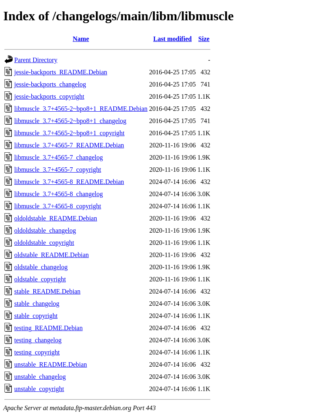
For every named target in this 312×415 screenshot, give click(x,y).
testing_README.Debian (48, 327)
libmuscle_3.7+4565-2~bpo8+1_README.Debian (80, 108)
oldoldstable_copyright (44, 242)
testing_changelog (37, 340)
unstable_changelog (40, 376)
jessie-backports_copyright (49, 96)
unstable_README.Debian (50, 364)
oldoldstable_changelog (45, 230)
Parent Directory (35, 59)
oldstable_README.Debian (51, 254)
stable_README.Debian (47, 291)
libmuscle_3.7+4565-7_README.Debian (69, 145)
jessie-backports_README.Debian (60, 72)
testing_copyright (37, 352)
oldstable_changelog (41, 267)
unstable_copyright (39, 388)
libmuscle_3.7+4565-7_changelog (58, 157)
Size (204, 38)
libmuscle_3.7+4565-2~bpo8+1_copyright (69, 133)
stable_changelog (36, 303)
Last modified (172, 38)
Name (81, 38)
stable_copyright (36, 315)
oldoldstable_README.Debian (55, 218)
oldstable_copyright (40, 279)
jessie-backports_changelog (50, 84)
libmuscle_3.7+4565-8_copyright (57, 206)
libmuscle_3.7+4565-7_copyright (57, 169)
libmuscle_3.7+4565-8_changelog (58, 193)
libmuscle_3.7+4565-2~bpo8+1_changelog (70, 120)
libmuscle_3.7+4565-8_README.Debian (69, 181)
